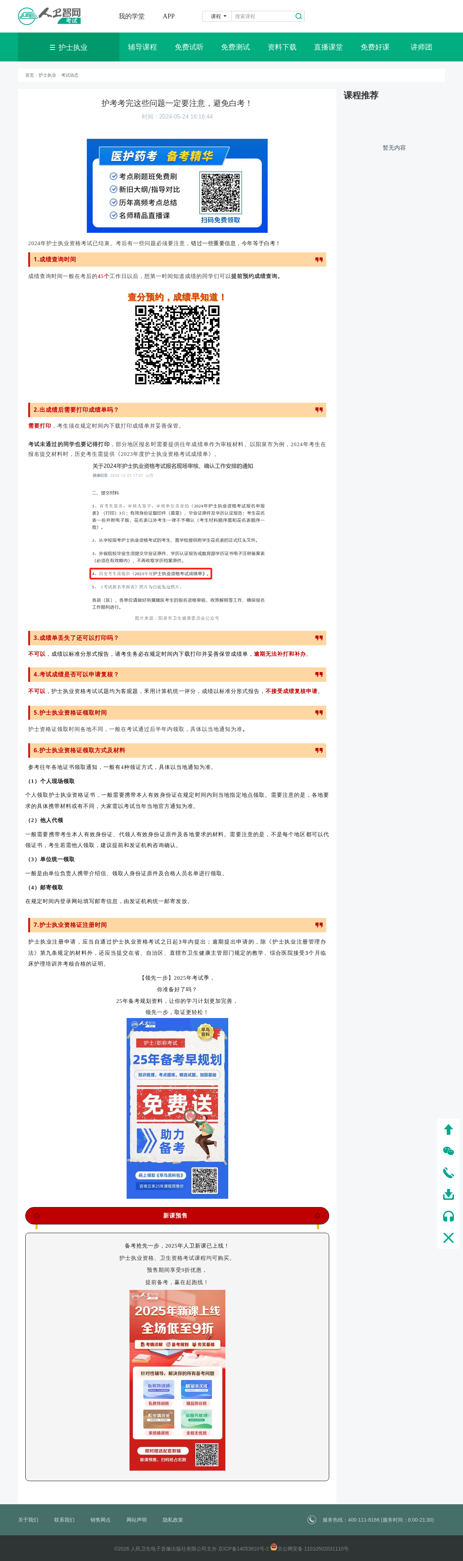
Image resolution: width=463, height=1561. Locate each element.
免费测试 (235, 47)
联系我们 (64, 1520)
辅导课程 (142, 47)
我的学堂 (132, 16)
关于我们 (28, 1520)
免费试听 (189, 47)
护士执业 (47, 75)
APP (169, 16)
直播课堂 (328, 47)
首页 (29, 75)
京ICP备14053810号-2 (243, 1549)
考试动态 (69, 75)
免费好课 (375, 47)
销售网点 (100, 1520)
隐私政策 (173, 1520)
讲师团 (421, 47)
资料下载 (282, 47)
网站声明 (137, 1520)
